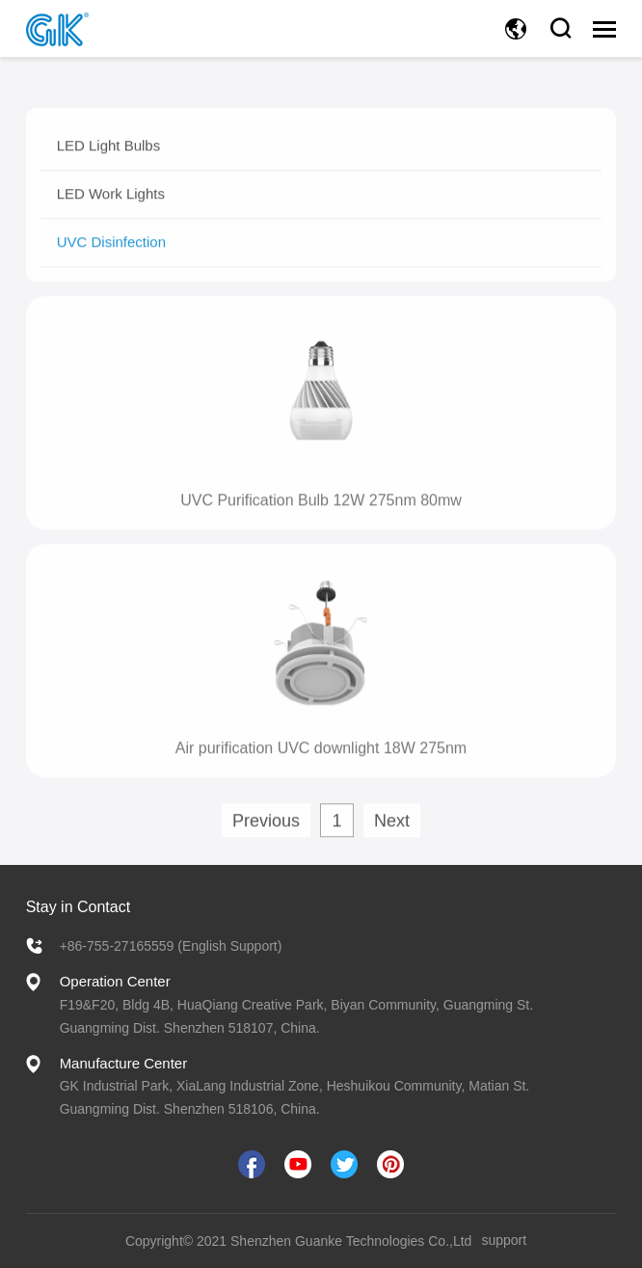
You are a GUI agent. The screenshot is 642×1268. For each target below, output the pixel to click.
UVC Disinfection (111, 256)
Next (392, 835)
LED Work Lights (111, 208)
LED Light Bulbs (109, 159)
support (503, 1240)
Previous (266, 835)
